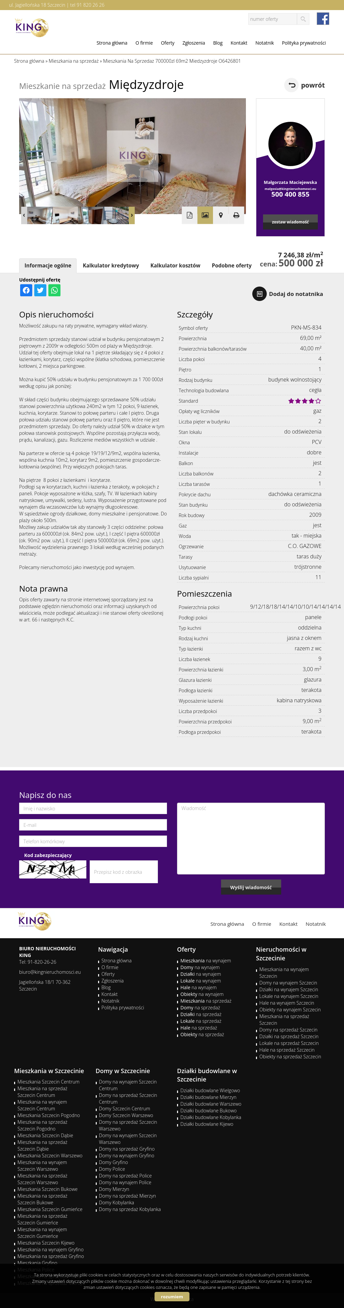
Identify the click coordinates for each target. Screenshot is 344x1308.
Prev (24, 215)
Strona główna (111, 43)
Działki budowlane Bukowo (208, 1110)
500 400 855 (290, 194)
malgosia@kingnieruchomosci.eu (290, 189)
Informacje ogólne (48, 265)
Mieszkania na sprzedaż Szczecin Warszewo (42, 1179)
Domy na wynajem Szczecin (288, 982)
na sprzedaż (205, 1001)
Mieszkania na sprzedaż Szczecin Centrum (42, 1091)
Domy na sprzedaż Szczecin (288, 1029)
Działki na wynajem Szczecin (288, 989)
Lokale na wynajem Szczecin (288, 996)
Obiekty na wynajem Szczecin (290, 1009)
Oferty (167, 43)
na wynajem (205, 960)
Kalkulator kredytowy (111, 265)
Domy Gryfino (113, 1162)
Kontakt (238, 43)
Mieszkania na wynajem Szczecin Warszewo (42, 1165)
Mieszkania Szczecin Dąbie (45, 1135)
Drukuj (236, 215)
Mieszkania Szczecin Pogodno (48, 1115)
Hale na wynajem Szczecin (286, 1003)
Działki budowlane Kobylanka (210, 1117)
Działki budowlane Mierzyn (208, 1097)
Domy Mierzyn (114, 1189)
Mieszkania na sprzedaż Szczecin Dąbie (42, 1145)
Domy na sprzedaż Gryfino (127, 1149)
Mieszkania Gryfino (37, 1263)
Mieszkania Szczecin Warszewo (50, 1155)
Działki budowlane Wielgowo (210, 1090)
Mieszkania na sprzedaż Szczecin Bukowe (42, 1199)
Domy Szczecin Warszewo (126, 1115)
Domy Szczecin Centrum (124, 1108)
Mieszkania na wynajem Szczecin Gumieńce (42, 1232)
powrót (313, 85)
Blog (217, 43)
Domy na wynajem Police (125, 1182)
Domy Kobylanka (116, 1202)
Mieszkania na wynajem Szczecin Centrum (42, 1105)
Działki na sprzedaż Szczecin (288, 1036)
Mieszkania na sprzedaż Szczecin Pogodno (42, 1125)
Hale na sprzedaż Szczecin (287, 1050)
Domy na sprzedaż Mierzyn (127, 1196)
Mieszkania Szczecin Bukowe (47, 1189)
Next (132, 215)
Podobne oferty (231, 265)
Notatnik (264, 43)
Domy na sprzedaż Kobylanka (130, 1209)
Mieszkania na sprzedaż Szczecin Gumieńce (42, 1219)
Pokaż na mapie (220, 215)
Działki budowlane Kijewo (206, 1124)
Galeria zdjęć (205, 215)
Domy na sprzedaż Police (125, 1175)
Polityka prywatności (304, 43)
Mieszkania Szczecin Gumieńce (49, 1209)
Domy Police (112, 1169)
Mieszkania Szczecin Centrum (48, 1081)
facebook (323, 18)
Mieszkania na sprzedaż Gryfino (50, 1256)
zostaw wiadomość (290, 221)
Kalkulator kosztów (175, 265)
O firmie (144, 43)
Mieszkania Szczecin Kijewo (46, 1243)
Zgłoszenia (193, 43)
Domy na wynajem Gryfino (127, 1155)
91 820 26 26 (90, 5)
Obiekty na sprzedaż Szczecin (290, 1056)
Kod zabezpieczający (48, 855)
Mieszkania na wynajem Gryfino (50, 1249)
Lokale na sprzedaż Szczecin (289, 1043)
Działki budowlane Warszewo (210, 1104)
